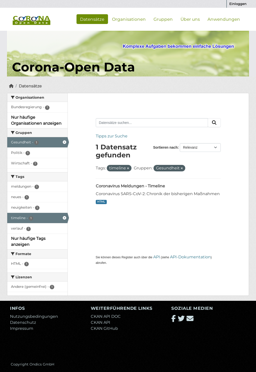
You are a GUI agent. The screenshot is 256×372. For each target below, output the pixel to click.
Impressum (21, 328)
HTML (101, 201)
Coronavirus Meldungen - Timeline (130, 186)
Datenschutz (23, 322)
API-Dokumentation (190, 257)
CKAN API (100, 322)
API (156, 257)
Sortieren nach (165, 147)
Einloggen (237, 4)
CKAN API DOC (106, 316)
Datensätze (92, 18)
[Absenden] (214, 122)
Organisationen (129, 18)
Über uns (190, 18)
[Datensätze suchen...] (152, 122)
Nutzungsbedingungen (34, 316)
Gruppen (163, 18)
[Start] (11, 86)
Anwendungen (224, 18)
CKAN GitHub (104, 328)
